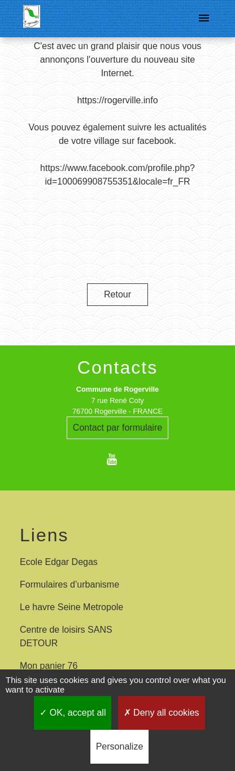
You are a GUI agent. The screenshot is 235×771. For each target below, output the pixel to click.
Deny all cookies (161, 712)
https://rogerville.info (117, 100)
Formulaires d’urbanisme (69, 584)
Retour (117, 294)
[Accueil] (32, 18)
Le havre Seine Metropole (71, 607)
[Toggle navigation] (203, 19)
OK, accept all (73, 712)
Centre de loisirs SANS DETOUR (66, 636)
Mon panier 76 (48, 666)
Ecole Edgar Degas (59, 562)
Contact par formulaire (117, 427)
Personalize (119, 746)
